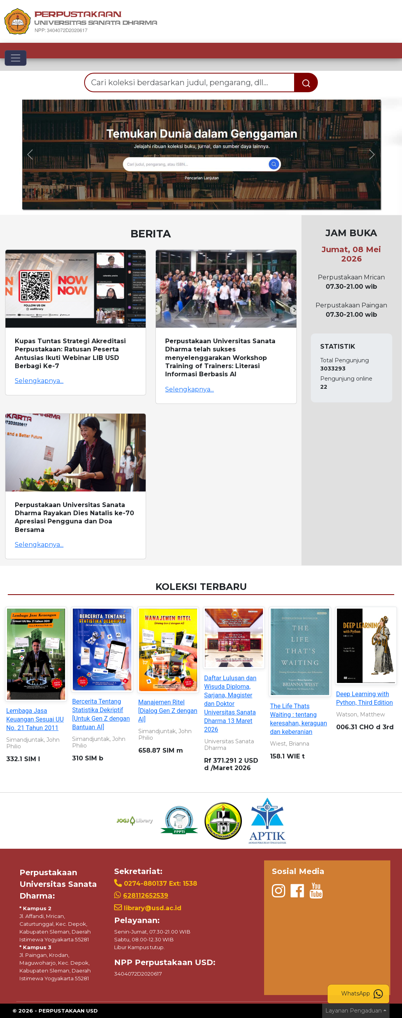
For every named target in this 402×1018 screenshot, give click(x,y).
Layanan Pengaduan (353, 1010)
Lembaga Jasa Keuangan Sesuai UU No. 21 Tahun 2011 (35, 719)
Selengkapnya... (39, 380)
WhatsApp (362, 994)
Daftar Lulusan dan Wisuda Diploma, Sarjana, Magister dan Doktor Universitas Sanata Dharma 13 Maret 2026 (230, 703)
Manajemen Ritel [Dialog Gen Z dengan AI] (167, 711)
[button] (30, 154)
